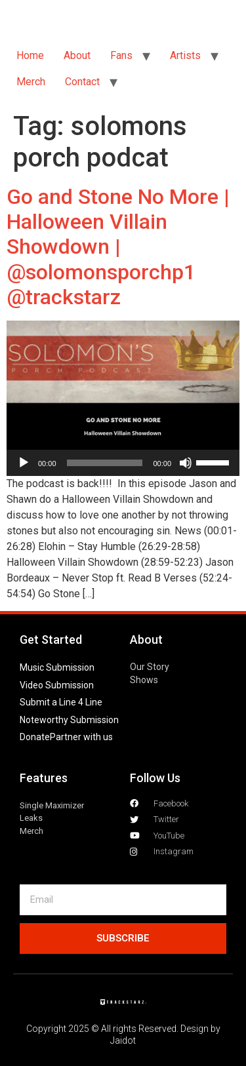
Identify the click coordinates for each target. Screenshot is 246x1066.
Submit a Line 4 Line (61, 702)
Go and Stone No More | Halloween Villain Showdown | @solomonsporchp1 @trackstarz (118, 247)
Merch (30, 81)
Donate (35, 737)
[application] (123, 463)
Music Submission (57, 667)
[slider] (105, 463)
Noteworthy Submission (69, 720)
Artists (185, 55)
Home (30, 55)
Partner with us (81, 737)
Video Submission (57, 685)
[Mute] (185, 462)
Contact (82, 81)
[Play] (23, 462)
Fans (121, 55)
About (77, 55)
